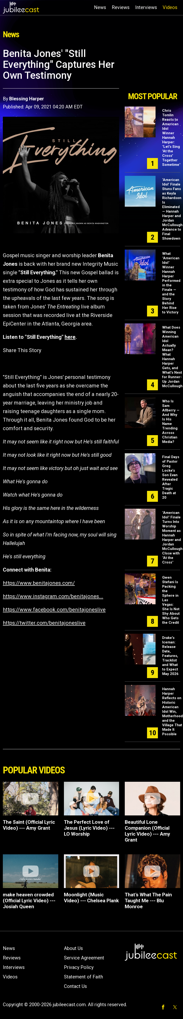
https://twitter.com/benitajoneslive (44, 623)
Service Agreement (84, 958)
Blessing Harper (26, 99)
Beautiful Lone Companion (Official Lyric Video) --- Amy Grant (147, 831)
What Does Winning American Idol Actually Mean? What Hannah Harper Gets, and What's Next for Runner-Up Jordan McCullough (172, 356)
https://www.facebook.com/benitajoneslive (54, 610)
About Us (73, 948)
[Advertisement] (152, 68)
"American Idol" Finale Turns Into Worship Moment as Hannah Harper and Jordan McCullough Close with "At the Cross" (172, 537)
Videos (170, 7)
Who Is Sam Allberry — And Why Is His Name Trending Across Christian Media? (170, 421)
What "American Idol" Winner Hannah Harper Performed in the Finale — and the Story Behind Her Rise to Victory (171, 282)
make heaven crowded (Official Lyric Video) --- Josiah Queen (29, 900)
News (100, 7)
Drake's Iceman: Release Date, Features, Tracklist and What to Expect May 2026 (170, 656)
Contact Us (75, 986)
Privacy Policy (79, 967)
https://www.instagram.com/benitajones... (53, 596)
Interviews (146, 7)
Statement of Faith (83, 977)
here (70, 337)
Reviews (120, 7)
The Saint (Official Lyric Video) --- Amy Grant (29, 825)
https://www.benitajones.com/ (39, 583)
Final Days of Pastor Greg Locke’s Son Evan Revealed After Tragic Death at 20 (170, 477)
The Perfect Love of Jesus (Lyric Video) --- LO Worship (89, 828)
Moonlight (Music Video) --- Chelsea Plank (91, 897)
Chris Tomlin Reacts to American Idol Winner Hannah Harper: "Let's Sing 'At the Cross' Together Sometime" (171, 137)
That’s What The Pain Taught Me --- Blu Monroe (148, 900)
